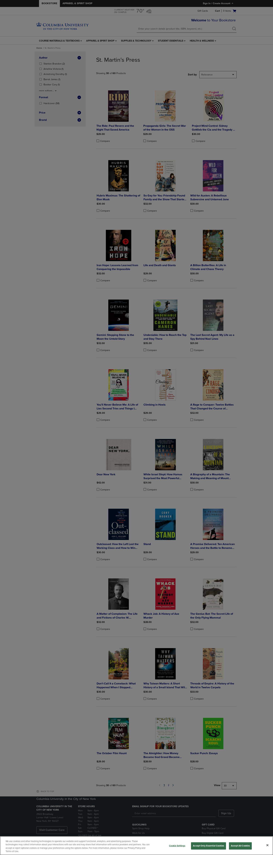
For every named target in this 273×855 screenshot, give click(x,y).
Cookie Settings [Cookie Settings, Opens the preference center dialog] (177, 845)
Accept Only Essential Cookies (208, 845)
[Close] (267, 845)
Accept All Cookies (240, 845)
